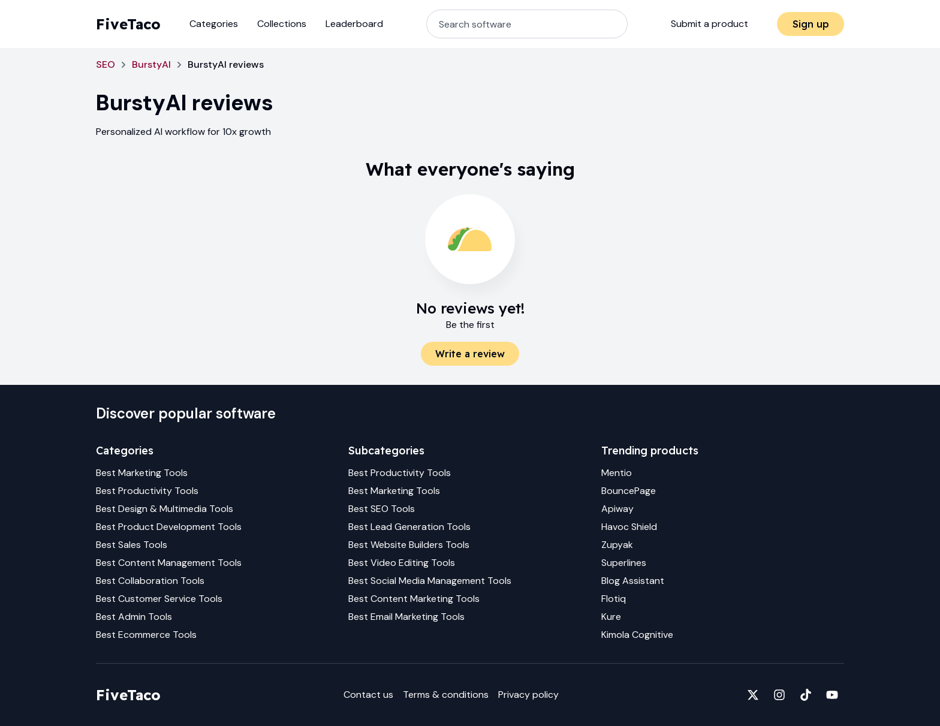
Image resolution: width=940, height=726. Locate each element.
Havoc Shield (629, 526)
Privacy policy (528, 694)
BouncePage (628, 490)
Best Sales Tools (131, 544)
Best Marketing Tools (142, 472)
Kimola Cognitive (637, 634)
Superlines (623, 562)
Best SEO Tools (381, 508)
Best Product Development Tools (169, 526)
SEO (105, 64)
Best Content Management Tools (169, 562)
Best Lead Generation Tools (409, 526)
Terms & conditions (446, 694)
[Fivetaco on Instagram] (779, 695)
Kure (611, 616)
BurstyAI (151, 64)
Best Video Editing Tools (401, 562)
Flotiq (613, 598)
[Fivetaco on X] (753, 695)
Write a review (470, 354)
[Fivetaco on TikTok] (806, 695)
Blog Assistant (632, 580)
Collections (281, 23)
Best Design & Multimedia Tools (164, 508)
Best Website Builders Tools (408, 544)
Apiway (617, 508)
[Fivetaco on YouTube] (832, 695)
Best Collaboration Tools (150, 580)
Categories (213, 23)
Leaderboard (354, 23)
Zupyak (617, 544)
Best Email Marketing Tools (406, 616)
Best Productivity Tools (147, 490)
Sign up (811, 24)
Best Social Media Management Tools (429, 580)
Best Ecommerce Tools (146, 634)
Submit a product (709, 23)
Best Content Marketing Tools (414, 598)
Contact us (368, 694)
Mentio (616, 472)
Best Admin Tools (134, 616)
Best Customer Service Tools (159, 598)
